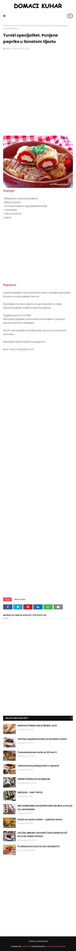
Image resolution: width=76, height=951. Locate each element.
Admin (8, 48)
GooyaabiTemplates (55, 946)
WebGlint (26, 946)
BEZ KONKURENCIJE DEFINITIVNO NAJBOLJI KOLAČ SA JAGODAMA (45, 807)
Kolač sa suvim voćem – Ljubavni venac (40, 819)
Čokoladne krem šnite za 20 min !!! (37, 752)
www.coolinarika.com (22, 349)
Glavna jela (27, 25)
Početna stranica (11, 25)
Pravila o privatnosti (38, 941)
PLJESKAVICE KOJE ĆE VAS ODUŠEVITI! (38, 846)
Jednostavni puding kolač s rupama (38, 765)
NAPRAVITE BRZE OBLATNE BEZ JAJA (37, 725)
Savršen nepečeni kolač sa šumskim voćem (42, 739)
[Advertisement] (38, 91)
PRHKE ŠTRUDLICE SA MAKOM (34, 779)
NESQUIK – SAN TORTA (30, 792)
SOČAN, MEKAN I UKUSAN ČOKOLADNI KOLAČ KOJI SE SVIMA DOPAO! (43, 834)
